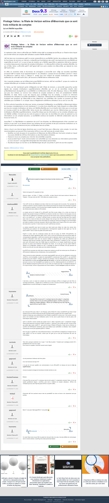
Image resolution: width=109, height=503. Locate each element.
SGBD (70, 4)
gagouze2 (12, 362)
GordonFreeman (12, 380)
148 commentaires (39, 33)
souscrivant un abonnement (40, 156)
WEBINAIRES (32, 6)
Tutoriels (31, 1)
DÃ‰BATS (66, 6)
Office (75, 4)
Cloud (27, 4)
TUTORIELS (21, 6)
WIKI (71, 6)
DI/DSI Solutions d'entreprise (16, 4)
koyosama (12, 295)
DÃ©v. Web (51, 4)
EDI (57, 4)
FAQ (38, 1)
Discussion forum (94, 45)
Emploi (65, 1)
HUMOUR (80, 6)
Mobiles (81, 4)
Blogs (43, 1)
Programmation (63, 4)
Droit (79, 1)
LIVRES (39, 6)
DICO (75, 6)
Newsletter (57, 1)
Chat (49, 1)
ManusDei (12, 178)
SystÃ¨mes (87, 4)
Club (84, 1)
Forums (24, 1)
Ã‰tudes (72, 1)
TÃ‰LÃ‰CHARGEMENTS (48, 6)
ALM (35, 4)
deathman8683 (12, 207)
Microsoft (40, 4)
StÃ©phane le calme (25, 33)
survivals (12, 345)
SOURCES (59, 6)
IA (31, 4)
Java (45, 4)
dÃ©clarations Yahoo (17, 149)
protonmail (27, 188)
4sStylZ (12, 397)
